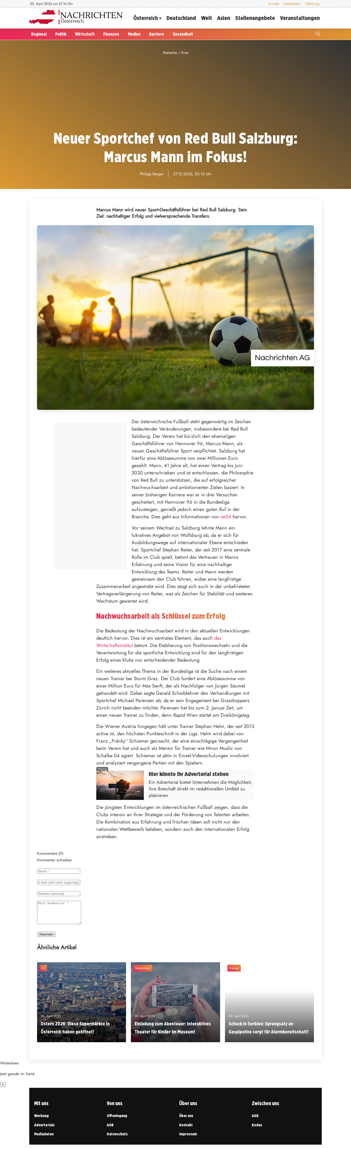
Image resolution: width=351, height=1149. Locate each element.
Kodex (257, 1129)
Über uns (186, 1120)
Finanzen (111, 34)
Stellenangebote (255, 17)
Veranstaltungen (300, 17)
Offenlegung (117, 1120)
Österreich (145, 17)
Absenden (46, 939)
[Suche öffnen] (318, 34)
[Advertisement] (175, 93)
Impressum (188, 1138)
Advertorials (44, 1129)
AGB (110, 1129)
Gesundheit (183, 34)
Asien (223, 17)
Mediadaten (292, 3)
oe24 (225, 516)
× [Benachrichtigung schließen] (3, 1089)
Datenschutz (117, 1138)
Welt (206, 17)
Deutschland (181, 17)
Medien (134, 34)
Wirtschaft (85, 34)
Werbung (312, 3)
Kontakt (273, 3)
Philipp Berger (151, 174)
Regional (39, 34)
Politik (60, 34)
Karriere (156, 34)
